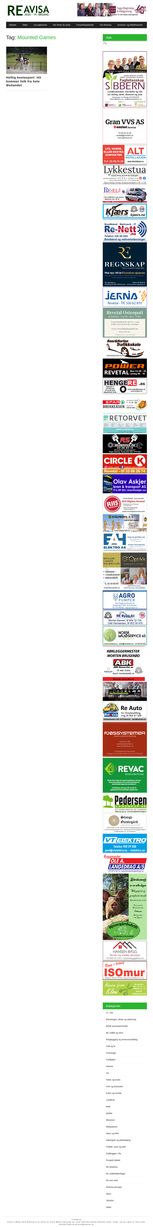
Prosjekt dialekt (113, 1160)
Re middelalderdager (115, 1173)
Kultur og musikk (113, 1093)
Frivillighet (110, 1059)
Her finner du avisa (61, 25)
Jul (107, 1073)
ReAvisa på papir (114, 1187)
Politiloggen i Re (113, 1153)
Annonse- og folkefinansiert (130, 25)
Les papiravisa (40, 25)
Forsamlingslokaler (85, 25)
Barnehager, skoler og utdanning (121, 1019)
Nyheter (12, 25)
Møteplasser (111, 1127)
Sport (108, 1194)
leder (108, 1106)
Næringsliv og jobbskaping (118, 1140)
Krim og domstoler (114, 1086)
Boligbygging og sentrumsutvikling (122, 1039)
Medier (109, 1113)
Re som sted (112, 1180)
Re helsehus (112, 1167)
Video (25, 25)
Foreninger (111, 1053)
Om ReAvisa (105, 25)
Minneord (110, 1120)
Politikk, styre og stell (115, 1147)
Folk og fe (110, 1046)
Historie (109, 1066)
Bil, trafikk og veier (114, 1033)
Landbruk (110, 1100)
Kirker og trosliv (113, 1080)
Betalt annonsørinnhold (116, 1026)
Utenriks (110, 1200)
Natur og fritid (112, 1133)
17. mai (109, 1012)
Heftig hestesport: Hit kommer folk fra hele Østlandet (23, 81)
